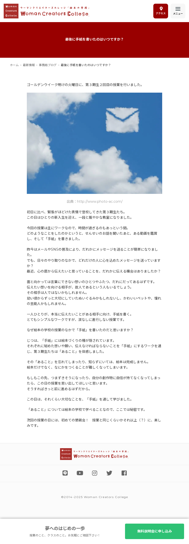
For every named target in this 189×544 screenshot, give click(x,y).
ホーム (14, 65)
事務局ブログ (48, 65)
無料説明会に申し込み (154, 531)
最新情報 (29, 65)
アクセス (161, 11)
